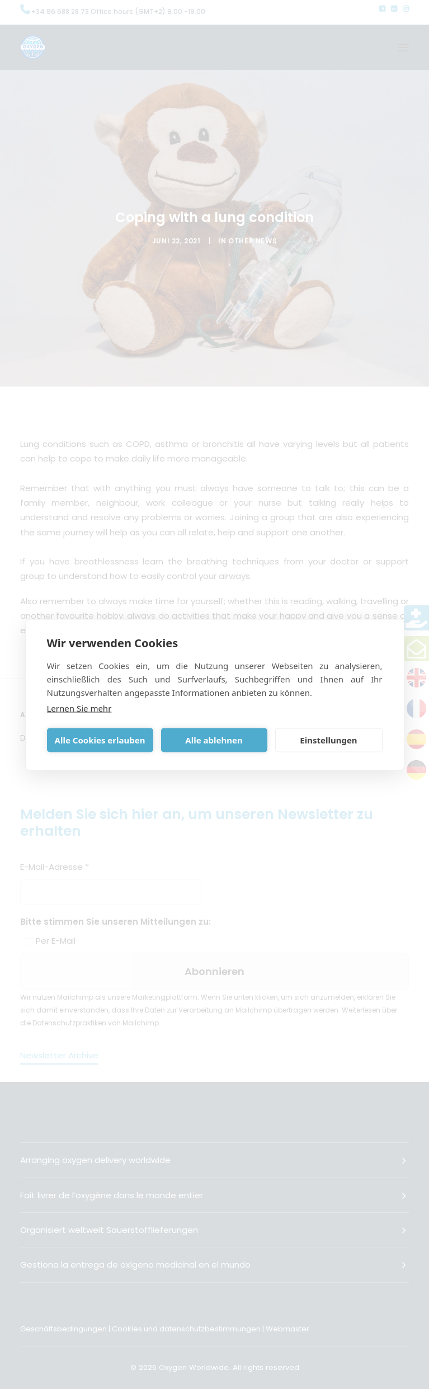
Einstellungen (328, 740)
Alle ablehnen (213, 740)
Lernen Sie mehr (79, 707)
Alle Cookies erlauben (100, 740)
